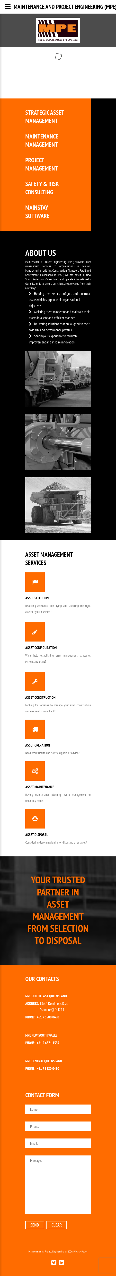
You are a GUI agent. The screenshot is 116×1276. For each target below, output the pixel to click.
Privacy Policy (80, 1251)
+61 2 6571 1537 (48, 1042)
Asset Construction (40, 697)
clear (57, 1225)
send (34, 1225)
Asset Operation (37, 745)
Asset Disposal (36, 834)
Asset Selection (37, 598)
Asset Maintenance (39, 787)
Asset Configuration (41, 647)
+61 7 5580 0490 (48, 1017)
